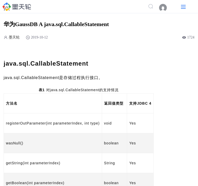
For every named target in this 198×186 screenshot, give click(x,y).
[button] (183, 7)
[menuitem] (165, 8)
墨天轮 (14, 37)
